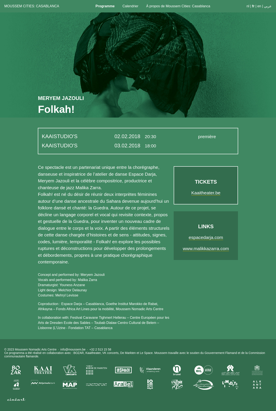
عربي (268, 6)
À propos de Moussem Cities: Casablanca (178, 6)
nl (248, 6)
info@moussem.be (73, 349)
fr (253, 6)
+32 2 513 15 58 (100, 349)
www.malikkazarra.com (206, 248)
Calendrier (130, 6)
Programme (105, 6)
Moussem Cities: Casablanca (31, 6)
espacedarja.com (206, 237)
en (259, 6)
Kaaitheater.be (205, 192)
